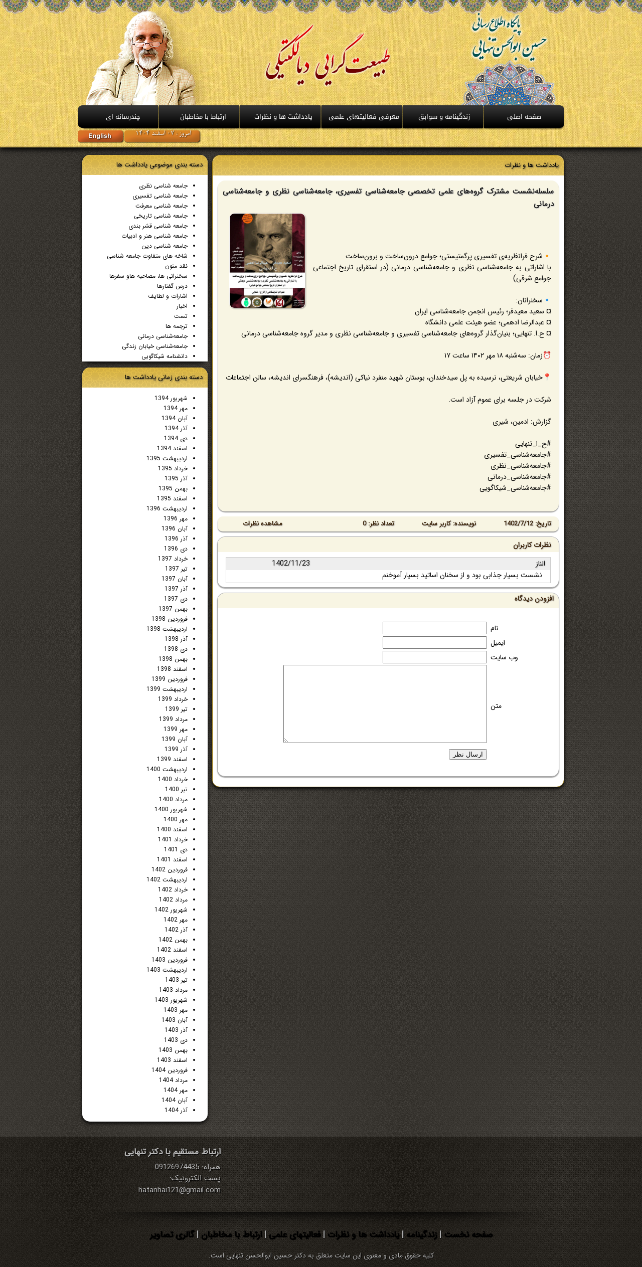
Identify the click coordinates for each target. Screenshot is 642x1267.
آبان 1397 (175, 579)
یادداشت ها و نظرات (362, 1234)
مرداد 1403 (173, 990)
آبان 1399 (175, 739)
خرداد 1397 (173, 559)
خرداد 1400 (173, 779)
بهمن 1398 (173, 659)
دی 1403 (176, 1040)
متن (496, 705)
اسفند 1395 (172, 498)
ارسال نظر (468, 754)
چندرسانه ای (123, 116)
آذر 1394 (176, 428)
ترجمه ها (177, 326)
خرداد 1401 (173, 839)
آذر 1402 (176, 930)
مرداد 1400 (173, 799)
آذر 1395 (176, 478)
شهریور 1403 (171, 1000)
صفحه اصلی (524, 116)
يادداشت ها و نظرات (283, 116)
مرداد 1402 (173, 899)
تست (181, 316)
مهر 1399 (176, 729)
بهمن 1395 (173, 488)
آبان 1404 (175, 1100)
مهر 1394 (176, 408)
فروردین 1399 (169, 679)
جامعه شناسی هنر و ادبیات (154, 236)
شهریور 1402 (171, 910)
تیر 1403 (176, 980)
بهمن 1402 (173, 940)
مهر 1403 (176, 1010)
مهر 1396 (176, 518)
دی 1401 (176, 849)
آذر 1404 (176, 1110)
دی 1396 (176, 549)
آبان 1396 (175, 528)
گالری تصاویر (172, 1234)
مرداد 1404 (173, 1080)
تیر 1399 (176, 709)
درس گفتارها (172, 286)
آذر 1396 (176, 539)
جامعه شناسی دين (164, 246)
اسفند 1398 (172, 669)
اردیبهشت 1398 (167, 629)
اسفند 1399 (172, 759)
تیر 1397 (176, 569)
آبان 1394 (175, 418)
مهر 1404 (176, 1090)
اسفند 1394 (172, 448)
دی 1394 (176, 438)
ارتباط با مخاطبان (203, 116)
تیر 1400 (176, 789)
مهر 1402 (176, 920)
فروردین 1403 (169, 960)
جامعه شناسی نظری (163, 186)
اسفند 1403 (172, 1060)
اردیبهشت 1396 (167, 508)
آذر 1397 (176, 589)
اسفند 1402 (172, 950)
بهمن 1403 (173, 1050)
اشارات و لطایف (168, 296)
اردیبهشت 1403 (167, 970)
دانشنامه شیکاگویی (164, 356)
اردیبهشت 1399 (167, 689)
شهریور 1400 (171, 809)
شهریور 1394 (171, 398)
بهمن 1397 (173, 609)
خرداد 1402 (173, 889)
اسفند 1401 (172, 859)
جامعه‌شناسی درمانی (163, 336)
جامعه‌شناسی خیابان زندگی (155, 346)
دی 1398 (176, 649)
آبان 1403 (175, 1020)
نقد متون (176, 266)
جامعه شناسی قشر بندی (158, 226)
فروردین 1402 (169, 869)
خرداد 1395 (173, 468)
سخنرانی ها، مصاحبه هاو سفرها (148, 276)
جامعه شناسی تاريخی (161, 216)
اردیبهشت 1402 (167, 879)
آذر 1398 (176, 639)
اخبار (182, 306)
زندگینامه (420, 1234)
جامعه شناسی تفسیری (160, 196)
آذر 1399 (176, 749)
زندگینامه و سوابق (444, 116)
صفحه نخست (467, 1234)
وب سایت (504, 657)
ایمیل (498, 642)
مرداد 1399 (173, 719)
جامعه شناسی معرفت (161, 206)
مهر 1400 (176, 819)
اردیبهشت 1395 (167, 458)
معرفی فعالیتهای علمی (364, 116)
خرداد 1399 (173, 699)
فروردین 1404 (169, 1070)
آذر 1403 (176, 1030)
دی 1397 (176, 599)
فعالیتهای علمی (293, 1234)
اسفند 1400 (172, 829)
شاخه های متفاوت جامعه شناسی (147, 256)
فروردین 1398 (169, 619)
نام (495, 628)
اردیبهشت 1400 (167, 769)
